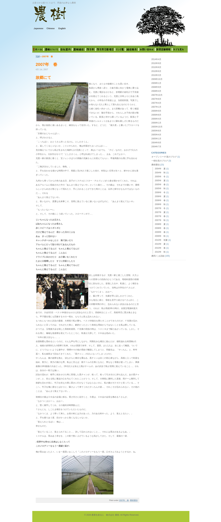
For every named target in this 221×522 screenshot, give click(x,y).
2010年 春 (160, 248)
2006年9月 (156, 111)
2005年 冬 (160, 176)
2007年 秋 (160, 220)
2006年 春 (160, 200)
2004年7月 (156, 146)
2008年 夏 (160, 224)
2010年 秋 (160, 252)
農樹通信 (134, 500)
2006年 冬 (160, 192)
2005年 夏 (160, 180)
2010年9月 (156, 63)
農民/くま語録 (157, 256)
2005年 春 (160, 184)
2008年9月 (156, 87)
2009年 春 (160, 232)
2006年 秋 (160, 204)
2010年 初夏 (161, 240)
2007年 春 (46, 64)
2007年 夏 (160, 212)
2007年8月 (156, 99)
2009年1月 (156, 83)
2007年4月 (156, 103)
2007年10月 (156, 95)
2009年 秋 (160, 236)
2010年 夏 (160, 244)
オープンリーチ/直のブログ (164, 157)
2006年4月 (156, 119)
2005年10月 (156, 127)
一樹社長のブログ (159, 161)
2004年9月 (156, 142)
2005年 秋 (160, 188)
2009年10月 (156, 79)
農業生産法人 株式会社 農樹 (77, 16)
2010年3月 (156, 75)
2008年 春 (160, 228)
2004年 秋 (160, 172)
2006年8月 (156, 115)
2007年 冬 (160, 208)
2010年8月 (156, 67)
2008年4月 (156, 91)
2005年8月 (156, 131)
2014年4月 (156, 59)
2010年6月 (156, 71)
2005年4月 (156, 134)
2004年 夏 (160, 168)
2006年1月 (156, 123)
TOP (38, 56)
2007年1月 (156, 107)
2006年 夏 (160, 196)
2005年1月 (156, 138)
